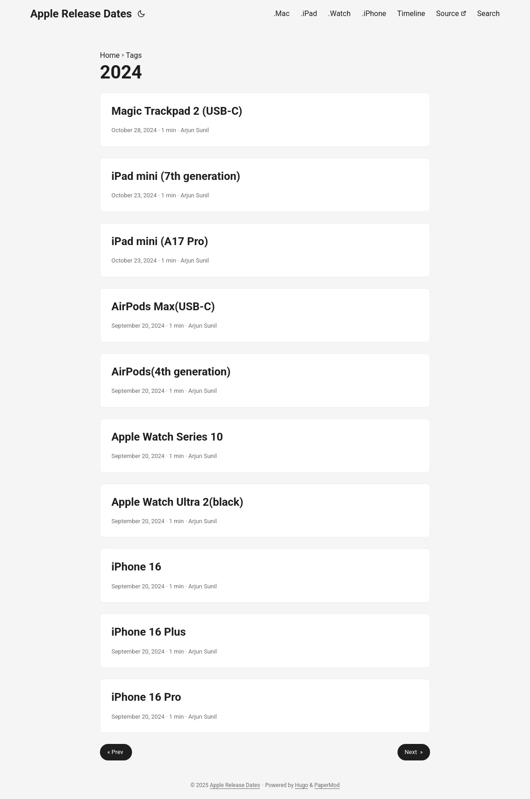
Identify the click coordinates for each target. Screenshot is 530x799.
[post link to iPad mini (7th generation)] (265, 185)
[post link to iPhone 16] (265, 575)
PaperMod (327, 785)
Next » (414, 752)
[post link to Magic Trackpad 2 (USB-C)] (265, 119)
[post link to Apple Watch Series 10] (265, 445)
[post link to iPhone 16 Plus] (265, 640)
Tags (134, 55)
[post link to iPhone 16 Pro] (265, 705)
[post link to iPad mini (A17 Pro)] (265, 250)
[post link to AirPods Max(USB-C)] (265, 315)
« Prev (116, 752)
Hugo (301, 785)
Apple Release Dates (81, 13)
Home (110, 55)
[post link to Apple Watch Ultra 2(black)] (265, 510)
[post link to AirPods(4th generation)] (265, 380)
